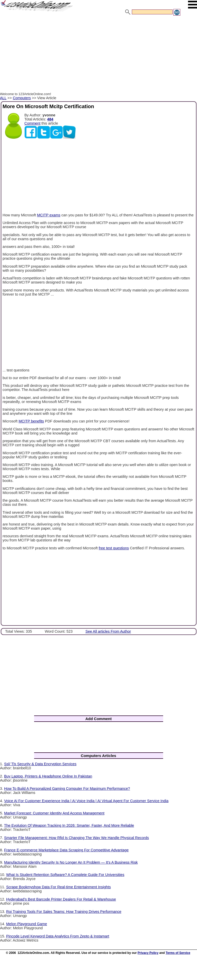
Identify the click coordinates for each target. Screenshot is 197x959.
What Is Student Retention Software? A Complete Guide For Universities (65, 875)
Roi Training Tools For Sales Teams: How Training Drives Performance (63, 912)
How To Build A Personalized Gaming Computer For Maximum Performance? (67, 788)
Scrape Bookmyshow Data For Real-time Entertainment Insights (58, 887)
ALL (3, 98)
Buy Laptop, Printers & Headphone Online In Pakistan (48, 776)
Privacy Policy (147, 953)
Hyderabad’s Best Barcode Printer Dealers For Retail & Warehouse (61, 899)
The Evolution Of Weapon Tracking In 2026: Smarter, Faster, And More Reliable (69, 825)
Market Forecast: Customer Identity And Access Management (54, 813)
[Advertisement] (98, 54)
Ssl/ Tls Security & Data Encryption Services (40, 764)
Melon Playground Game (26, 924)
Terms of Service (178, 953)
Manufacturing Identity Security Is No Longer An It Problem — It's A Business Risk (71, 862)
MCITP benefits (31, 421)
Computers (22, 98)
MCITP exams (48, 215)
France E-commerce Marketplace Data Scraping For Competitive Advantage (66, 850)
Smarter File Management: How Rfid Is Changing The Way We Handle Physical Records (76, 838)
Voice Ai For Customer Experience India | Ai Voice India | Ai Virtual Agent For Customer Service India (86, 801)
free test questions (114, 548)
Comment (32, 123)
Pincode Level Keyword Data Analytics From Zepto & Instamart (57, 936)
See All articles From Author (108, 631)
